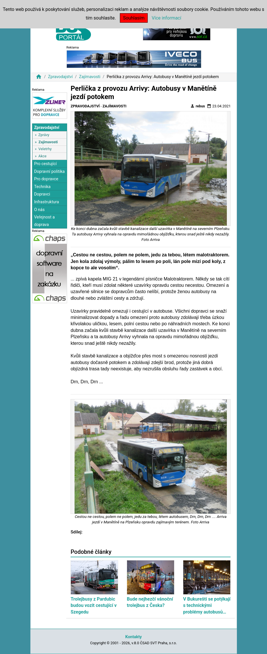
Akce (42, 156)
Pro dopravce (46, 179)
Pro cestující (45, 163)
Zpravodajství (60, 76)
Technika (42, 186)
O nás (39, 209)
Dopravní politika (49, 171)
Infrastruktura (46, 202)
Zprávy (43, 135)
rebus (197, 106)
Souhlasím (134, 18)
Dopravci (42, 194)
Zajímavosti (90, 76)
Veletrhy (45, 149)
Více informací (166, 18)
